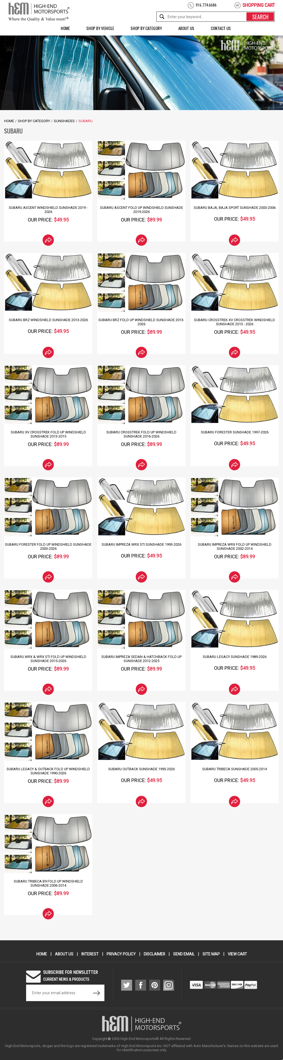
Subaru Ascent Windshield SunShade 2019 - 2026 (48, 210)
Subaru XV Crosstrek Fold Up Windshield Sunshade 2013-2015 (48, 434)
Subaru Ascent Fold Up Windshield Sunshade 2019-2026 (141, 210)
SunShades (64, 121)
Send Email (184, 954)
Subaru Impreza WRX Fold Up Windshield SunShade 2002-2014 (234, 546)
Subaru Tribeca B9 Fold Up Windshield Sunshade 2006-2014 (48, 883)
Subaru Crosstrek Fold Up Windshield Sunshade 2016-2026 (141, 434)
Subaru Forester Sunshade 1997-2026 (234, 432)
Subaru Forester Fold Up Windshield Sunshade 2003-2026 (48, 546)
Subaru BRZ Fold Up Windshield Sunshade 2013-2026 (141, 322)
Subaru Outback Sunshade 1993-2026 (141, 769)
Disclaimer (154, 954)
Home (65, 28)
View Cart (238, 954)
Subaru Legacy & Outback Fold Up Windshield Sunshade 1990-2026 (48, 771)
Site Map (211, 954)
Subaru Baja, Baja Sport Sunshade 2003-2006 (234, 208)
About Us (186, 28)
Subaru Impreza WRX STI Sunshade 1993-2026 (141, 544)
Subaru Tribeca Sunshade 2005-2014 (234, 769)
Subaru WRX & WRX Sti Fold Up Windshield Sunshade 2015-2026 (48, 659)
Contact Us (221, 28)
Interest (89, 954)
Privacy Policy (121, 954)
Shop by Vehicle (100, 28)
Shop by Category (146, 28)
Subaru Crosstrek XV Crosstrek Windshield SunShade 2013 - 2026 (234, 322)
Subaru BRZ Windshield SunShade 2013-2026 (48, 320)
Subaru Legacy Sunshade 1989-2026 (234, 657)
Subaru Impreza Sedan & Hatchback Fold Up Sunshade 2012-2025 (141, 659)
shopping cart (258, 5)
